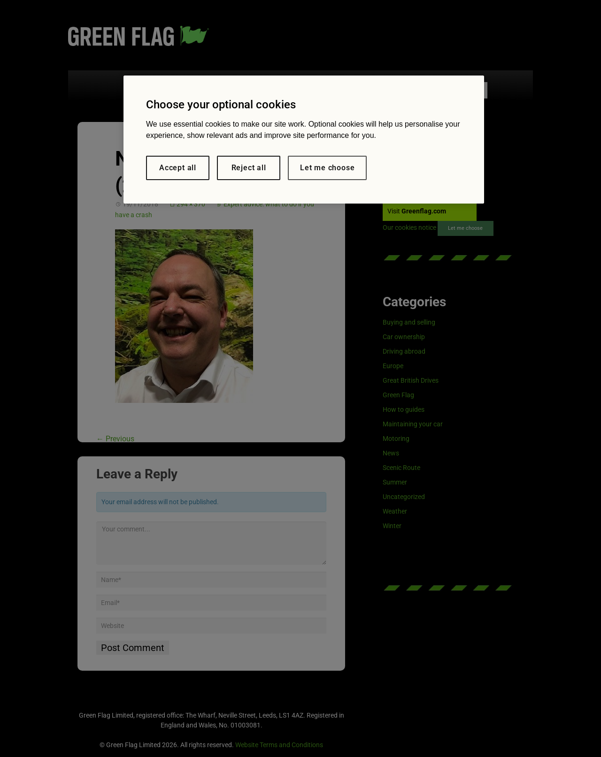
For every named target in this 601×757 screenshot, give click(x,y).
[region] (303, 140)
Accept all (177, 167)
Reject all (248, 167)
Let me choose (327, 167)
